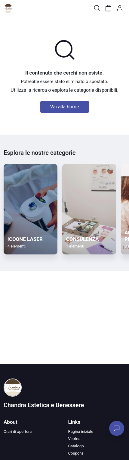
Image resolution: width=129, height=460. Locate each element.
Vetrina (74, 438)
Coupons (76, 453)
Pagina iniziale (80, 431)
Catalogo (76, 446)
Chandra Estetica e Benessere (44, 405)
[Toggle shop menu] (20, 8)
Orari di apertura (18, 431)
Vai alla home (64, 107)
